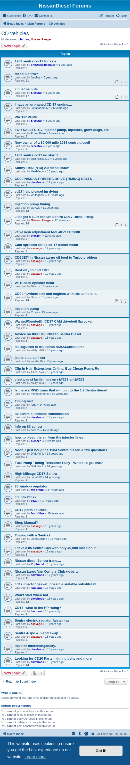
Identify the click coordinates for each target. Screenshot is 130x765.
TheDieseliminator (43, 64)
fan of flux (37, 489)
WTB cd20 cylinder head (34, 283)
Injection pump (27, 309)
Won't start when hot (31, 595)
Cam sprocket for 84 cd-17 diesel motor (46, 245)
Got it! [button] (101, 751)
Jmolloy (35, 77)
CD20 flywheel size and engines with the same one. (56, 294)
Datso (34, 286)
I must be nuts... (27, 89)
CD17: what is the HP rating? (38, 608)
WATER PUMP (26, 117)
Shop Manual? (26, 522)
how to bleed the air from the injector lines (49, 437)
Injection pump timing (32, 204)
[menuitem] (27, 16)
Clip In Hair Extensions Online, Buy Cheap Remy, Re (57, 368)
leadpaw (36, 587)
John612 (36, 477)
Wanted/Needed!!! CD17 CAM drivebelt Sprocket (53, 321)
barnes (35, 430)
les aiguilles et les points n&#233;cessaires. (50, 347)
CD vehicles (15, 33)
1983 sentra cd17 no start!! (36, 155)
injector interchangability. (35, 646)
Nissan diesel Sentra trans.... (38, 561)
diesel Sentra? (26, 74)
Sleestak (36, 92)
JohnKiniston (39, 538)
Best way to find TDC (32, 270)
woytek (35, 207)
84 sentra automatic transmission (42, 414)
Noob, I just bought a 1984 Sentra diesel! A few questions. (61, 450)
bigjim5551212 (40, 158)
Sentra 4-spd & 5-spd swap (36, 633)
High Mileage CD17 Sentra (36, 474)
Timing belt (24, 401)
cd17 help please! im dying (36, 191)
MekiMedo (37, 171)
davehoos (37, 182)
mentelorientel (39, 393)
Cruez (34, 312)
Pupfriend (37, 564)
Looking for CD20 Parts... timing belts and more (53, 658)
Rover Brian (38, 133)
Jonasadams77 (40, 108)
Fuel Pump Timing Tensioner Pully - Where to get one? (59, 463)
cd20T (35, 500)
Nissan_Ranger (41, 39)
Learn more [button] (35, 757)
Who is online (11, 692)
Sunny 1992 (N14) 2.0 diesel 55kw (42, 168)
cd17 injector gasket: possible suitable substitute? (55, 584)
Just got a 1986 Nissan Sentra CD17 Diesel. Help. (54, 217)
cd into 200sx (25, 497)
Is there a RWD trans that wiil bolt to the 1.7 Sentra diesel (61, 390)
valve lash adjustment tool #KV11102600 (47, 232)
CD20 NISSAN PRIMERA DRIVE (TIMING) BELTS (53, 179)
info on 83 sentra (28, 426)
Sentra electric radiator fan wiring (42, 620)
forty (33, 404)
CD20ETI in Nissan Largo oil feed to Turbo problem (56, 257)
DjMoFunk (37, 453)
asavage (36, 248)
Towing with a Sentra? (33, 535)
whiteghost (37, 194)
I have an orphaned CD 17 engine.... (43, 104)
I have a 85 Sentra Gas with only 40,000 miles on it (55, 548)
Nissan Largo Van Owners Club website (47, 571)
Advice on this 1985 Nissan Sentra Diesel (48, 334)
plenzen (24, 39)
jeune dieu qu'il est (30, 358)
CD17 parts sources (31, 510)
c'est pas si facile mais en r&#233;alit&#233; (50, 379)
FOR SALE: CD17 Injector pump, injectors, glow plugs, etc (62, 130)
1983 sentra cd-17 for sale (35, 61)
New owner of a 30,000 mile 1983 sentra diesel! (52, 142)
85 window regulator (31, 486)
